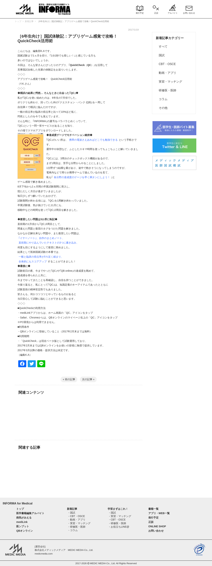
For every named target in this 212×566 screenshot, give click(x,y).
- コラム (73, 530)
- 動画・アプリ (76, 519)
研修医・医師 (166, 90)
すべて (161, 46)
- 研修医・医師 (76, 526)
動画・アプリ (166, 72)
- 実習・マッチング (79, 523)
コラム (161, 99)
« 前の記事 (69, 379)
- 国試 (71, 512)
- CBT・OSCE (76, 516)
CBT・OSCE (166, 64)
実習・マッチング (169, 81)
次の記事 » (88, 379)
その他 (161, 107)
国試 (160, 55)
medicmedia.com (44, 553)
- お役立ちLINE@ (119, 526)
